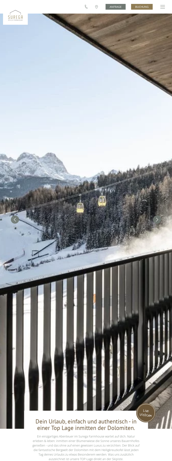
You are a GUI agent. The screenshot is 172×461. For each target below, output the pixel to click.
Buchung (142, 6)
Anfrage (116, 6)
